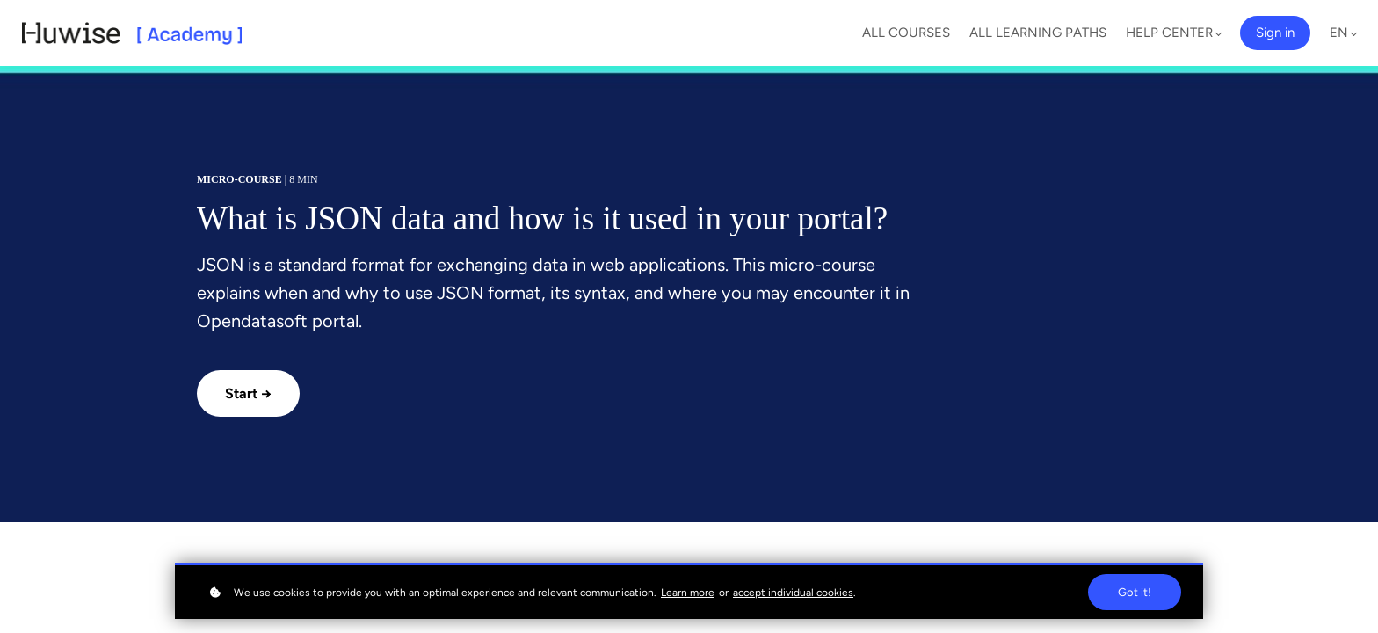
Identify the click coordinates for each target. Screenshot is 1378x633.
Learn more (687, 592)
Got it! (1134, 592)
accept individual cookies (793, 592)
